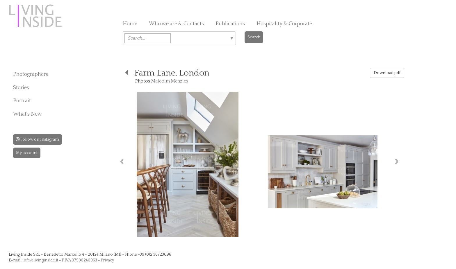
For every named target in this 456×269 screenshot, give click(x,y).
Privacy (107, 260)
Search (253, 37)
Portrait (22, 101)
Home (130, 24)
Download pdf (387, 73)
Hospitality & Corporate (284, 24)
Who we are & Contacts (176, 24)
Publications (230, 24)
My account (27, 152)
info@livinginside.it (40, 260)
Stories (21, 88)
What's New (27, 114)
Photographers (30, 74)
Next (396, 161)
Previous (121, 161)
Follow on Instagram (37, 139)
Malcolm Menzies (169, 81)
